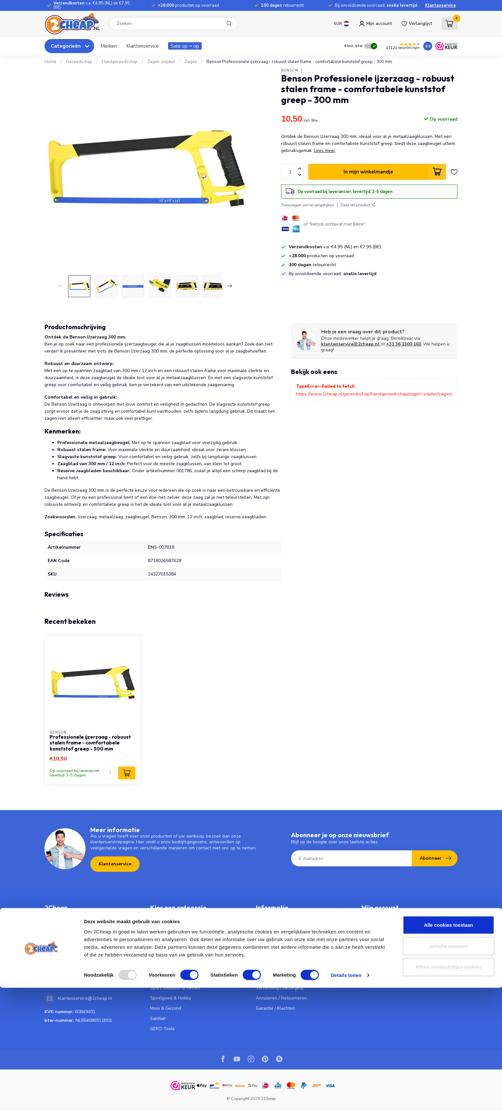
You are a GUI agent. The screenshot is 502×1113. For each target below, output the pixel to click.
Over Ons (265, 947)
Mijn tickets (372, 937)
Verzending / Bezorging (279, 988)
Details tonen (346, 1100)
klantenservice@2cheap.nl (351, 344)
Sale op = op (185, 46)
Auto (155, 937)
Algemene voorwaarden (280, 926)
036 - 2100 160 (73, 962)
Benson (289, 70)
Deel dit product (358, 205)
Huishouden (162, 967)
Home (50, 62)
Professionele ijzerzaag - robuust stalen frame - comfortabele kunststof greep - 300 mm (90, 743)
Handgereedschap (120, 62)
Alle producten (376, 967)
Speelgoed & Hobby (170, 998)
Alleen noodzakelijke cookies (448, 1092)
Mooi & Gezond (165, 1008)
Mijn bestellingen (378, 926)
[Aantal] (110, 773)
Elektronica (161, 957)
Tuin (154, 977)
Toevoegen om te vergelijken (307, 205)
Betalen (264, 977)
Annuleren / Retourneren (281, 998)
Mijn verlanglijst (377, 947)
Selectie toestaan (448, 1071)
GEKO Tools (162, 1029)
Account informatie (380, 916)
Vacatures (266, 957)
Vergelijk (370, 957)
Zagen (191, 62)
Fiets (155, 947)
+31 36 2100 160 (403, 344)
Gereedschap (79, 62)
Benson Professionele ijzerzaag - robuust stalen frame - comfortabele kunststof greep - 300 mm (299, 62)
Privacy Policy (269, 937)
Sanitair (158, 1018)
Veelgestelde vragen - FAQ (284, 916)
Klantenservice (440, 5)
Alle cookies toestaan (448, 1050)
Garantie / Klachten (275, 1008)
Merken (109, 46)
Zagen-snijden (161, 62)
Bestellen (265, 967)
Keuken (157, 916)
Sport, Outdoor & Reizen (175, 988)
